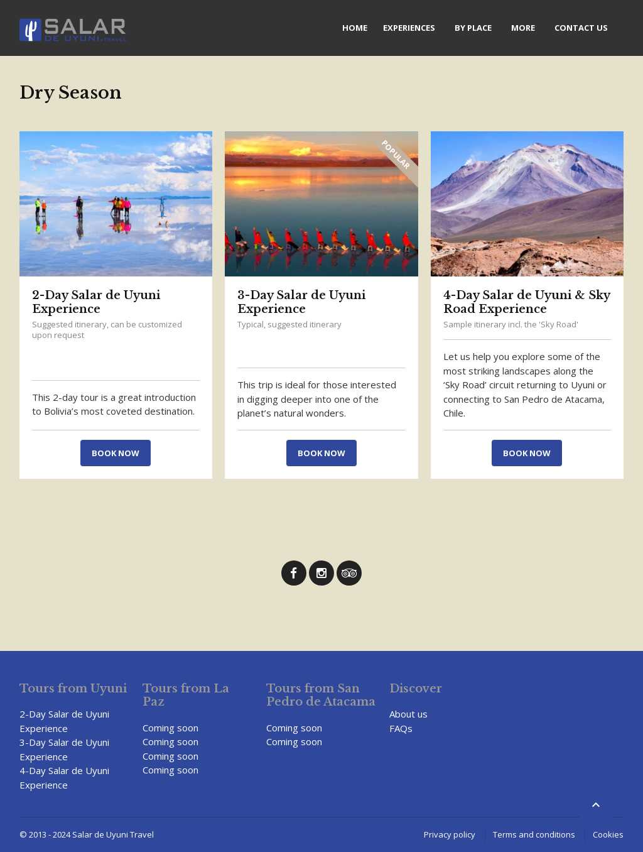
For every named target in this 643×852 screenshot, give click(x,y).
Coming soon (170, 727)
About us (408, 713)
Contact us (581, 27)
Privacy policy (449, 834)
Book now (115, 453)
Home (354, 27)
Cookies (608, 834)
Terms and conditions (534, 834)
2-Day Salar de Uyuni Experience (96, 302)
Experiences (409, 27)
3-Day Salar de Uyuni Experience (301, 302)
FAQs (401, 728)
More (523, 27)
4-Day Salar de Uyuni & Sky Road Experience (526, 302)
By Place (473, 27)
